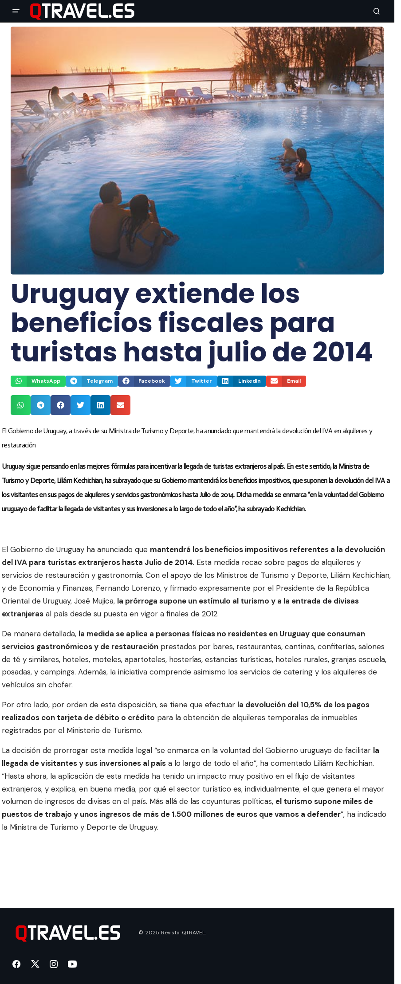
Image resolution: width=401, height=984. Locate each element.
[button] (16, 11)
